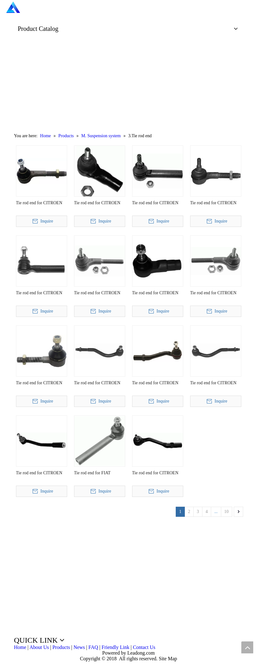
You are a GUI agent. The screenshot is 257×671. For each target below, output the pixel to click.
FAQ (93, 647)
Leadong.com (140, 653)
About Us (39, 647)
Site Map (168, 658)
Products (61, 647)
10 (226, 511)
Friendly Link (115, 647)
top (247, 647)
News (79, 647)
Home (20, 647)
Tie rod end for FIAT (92, 473)
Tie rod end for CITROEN (39, 202)
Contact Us (144, 647)
